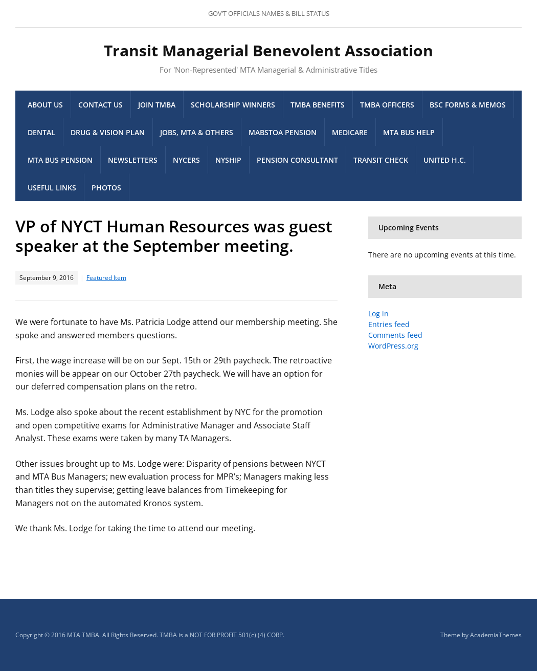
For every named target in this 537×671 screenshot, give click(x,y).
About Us (45, 105)
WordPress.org (393, 346)
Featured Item (106, 277)
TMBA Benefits (317, 105)
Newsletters (133, 160)
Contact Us (100, 105)
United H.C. (444, 160)
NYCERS (186, 160)
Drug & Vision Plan (108, 132)
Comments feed (395, 335)
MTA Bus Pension (60, 160)
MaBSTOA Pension (283, 132)
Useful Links (52, 187)
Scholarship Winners (233, 105)
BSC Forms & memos (468, 105)
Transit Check (380, 160)
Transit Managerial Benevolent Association (268, 50)
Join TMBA (156, 105)
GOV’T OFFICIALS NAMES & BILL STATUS (268, 13)
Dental (41, 132)
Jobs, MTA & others (196, 132)
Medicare (350, 132)
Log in (378, 313)
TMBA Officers (387, 105)
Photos (106, 187)
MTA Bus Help (409, 132)
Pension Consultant (297, 160)
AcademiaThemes (496, 635)
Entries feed (389, 324)
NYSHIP (228, 160)
